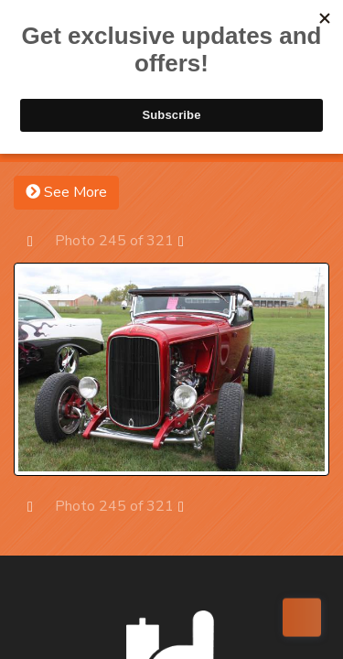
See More (66, 192)
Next (189, 240)
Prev (38, 240)
